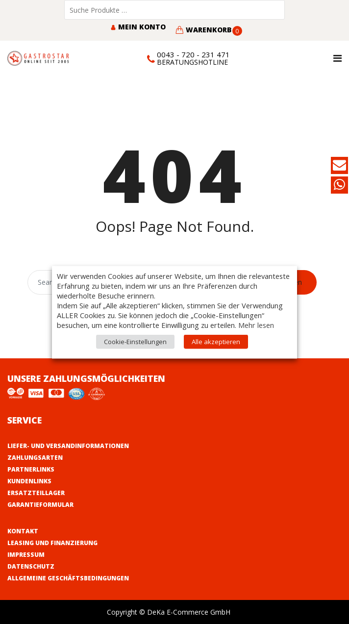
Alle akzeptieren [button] (216, 341)
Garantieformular (40, 504)
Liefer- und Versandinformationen (68, 446)
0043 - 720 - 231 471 (193, 54)
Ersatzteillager (36, 493)
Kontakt (22, 531)
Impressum (26, 554)
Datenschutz (30, 566)
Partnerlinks (30, 469)
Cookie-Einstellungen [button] (135, 341)
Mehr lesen (256, 324)
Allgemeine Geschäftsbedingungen (68, 578)
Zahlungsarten (35, 457)
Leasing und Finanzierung (52, 543)
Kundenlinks (29, 481)
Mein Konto (138, 26)
